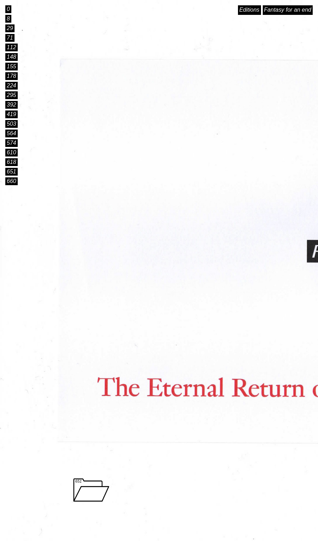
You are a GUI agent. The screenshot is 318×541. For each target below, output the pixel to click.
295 (11, 95)
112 (11, 47)
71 (10, 38)
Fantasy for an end (287, 10)
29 (10, 28)
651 (11, 172)
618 (11, 162)
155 (11, 66)
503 (11, 124)
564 (11, 133)
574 (11, 143)
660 (11, 181)
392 (11, 105)
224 (11, 85)
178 (11, 76)
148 (11, 57)
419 (11, 114)
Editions (249, 10)
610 (11, 152)
